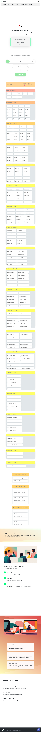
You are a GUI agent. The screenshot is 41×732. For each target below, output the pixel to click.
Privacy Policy (21, 42)
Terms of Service (26, 41)
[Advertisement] (20, 14)
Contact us (20, 730)
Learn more (24, 39)
